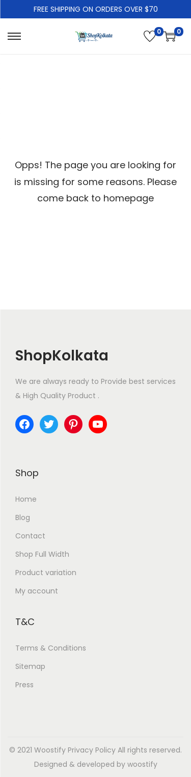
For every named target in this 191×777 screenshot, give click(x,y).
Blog (22, 517)
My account (36, 591)
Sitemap (30, 666)
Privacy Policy (92, 750)
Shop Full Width (42, 554)
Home (26, 499)
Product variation (45, 572)
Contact (30, 536)
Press (24, 685)
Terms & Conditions (50, 648)
